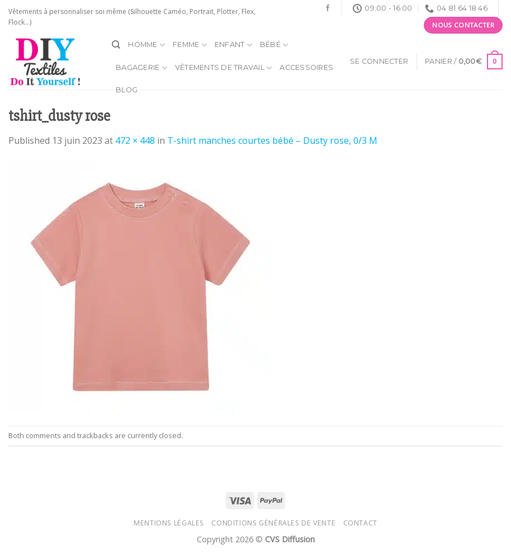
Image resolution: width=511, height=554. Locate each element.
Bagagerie (141, 68)
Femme (190, 45)
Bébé (274, 45)
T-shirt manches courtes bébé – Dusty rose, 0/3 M (272, 140)
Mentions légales (169, 523)
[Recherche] (116, 44)
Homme (146, 45)
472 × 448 (135, 140)
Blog (127, 90)
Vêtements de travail (223, 68)
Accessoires (306, 67)
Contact (360, 523)
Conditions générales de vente (273, 523)
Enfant (233, 45)
